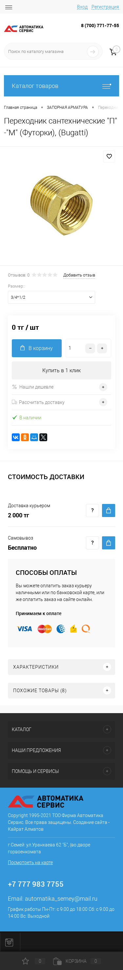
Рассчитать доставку (38, 402)
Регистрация (105, 6)
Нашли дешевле (32, 387)
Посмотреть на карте (30, 862)
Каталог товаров (61, 85)
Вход (82, 6)
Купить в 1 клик (61, 370)
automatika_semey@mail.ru (61, 898)
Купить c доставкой (108, 510)
